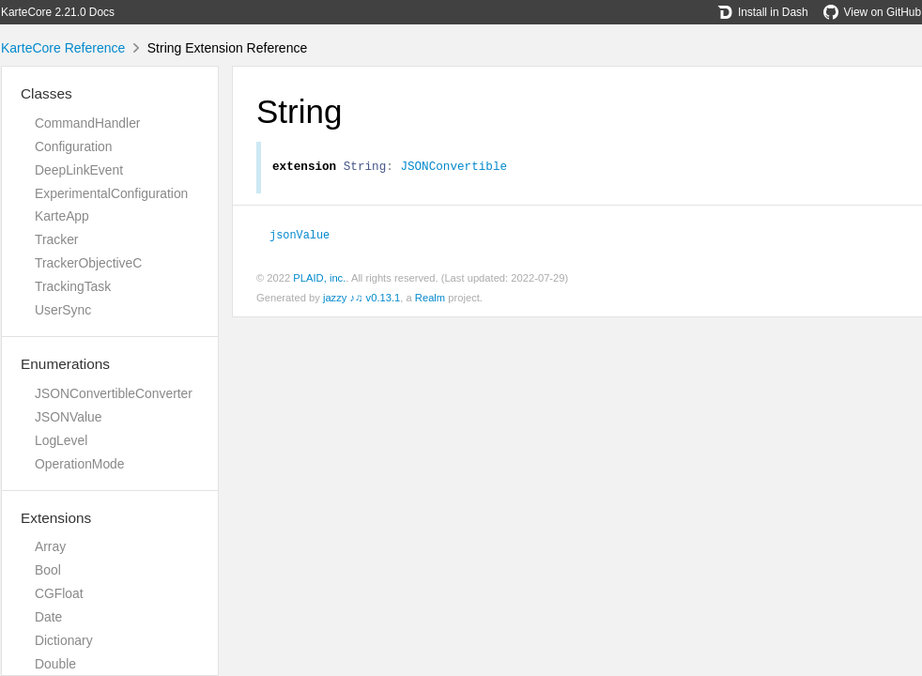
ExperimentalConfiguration (111, 193)
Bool (48, 569)
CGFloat (59, 593)
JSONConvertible (453, 168)
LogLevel (61, 440)
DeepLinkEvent (79, 169)
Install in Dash (762, 12)
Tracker (56, 239)
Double (55, 663)
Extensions (56, 518)
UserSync (63, 309)
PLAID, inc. (319, 280)
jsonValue (299, 236)
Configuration (73, 146)
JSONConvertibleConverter (113, 393)
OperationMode (80, 463)
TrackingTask (73, 286)
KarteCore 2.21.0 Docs (58, 12)
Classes (46, 93)
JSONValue (68, 416)
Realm (430, 300)
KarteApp (62, 215)
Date (48, 616)
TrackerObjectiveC (88, 262)
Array (50, 546)
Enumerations (65, 364)
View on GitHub (872, 12)
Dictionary (64, 640)
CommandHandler (87, 123)
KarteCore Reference (63, 47)
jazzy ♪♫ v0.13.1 (361, 300)
